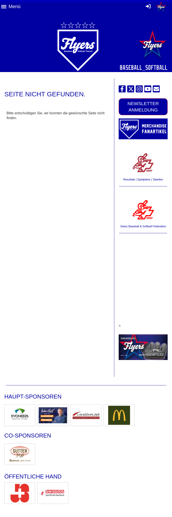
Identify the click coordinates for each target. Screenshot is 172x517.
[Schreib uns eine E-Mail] (156, 90)
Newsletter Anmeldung (143, 106)
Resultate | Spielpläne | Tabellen (143, 179)
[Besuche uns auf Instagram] (139, 90)
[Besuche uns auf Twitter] (130, 90)
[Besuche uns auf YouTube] (147, 90)
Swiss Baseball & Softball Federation (143, 226)
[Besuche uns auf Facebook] (122, 90)
